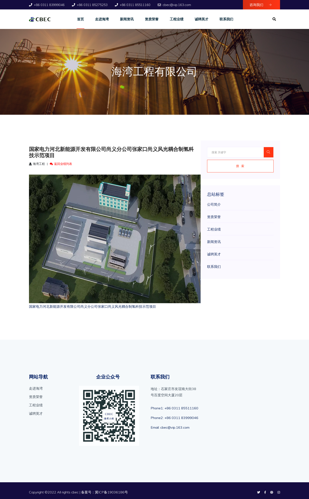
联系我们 (226, 19)
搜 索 (240, 166)
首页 (80, 19)
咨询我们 (261, 5)
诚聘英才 (201, 19)
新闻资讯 (127, 19)
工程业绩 (176, 19)
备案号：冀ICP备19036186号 (104, 492)
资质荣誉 (152, 19)
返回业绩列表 (61, 164)
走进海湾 (102, 19)
